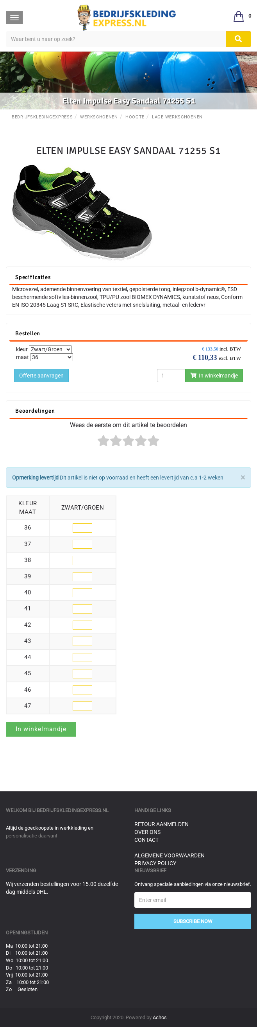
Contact (146, 840)
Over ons (147, 832)
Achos (160, 1017)
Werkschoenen (99, 117)
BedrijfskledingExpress (42, 117)
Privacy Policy (155, 863)
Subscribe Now (192, 921)
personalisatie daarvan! (31, 836)
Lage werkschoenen (177, 117)
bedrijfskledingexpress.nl (73, 810)
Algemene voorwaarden (169, 855)
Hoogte (135, 117)
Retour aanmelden (161, 824)
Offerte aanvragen (41, 375)
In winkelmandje (214, 375)
